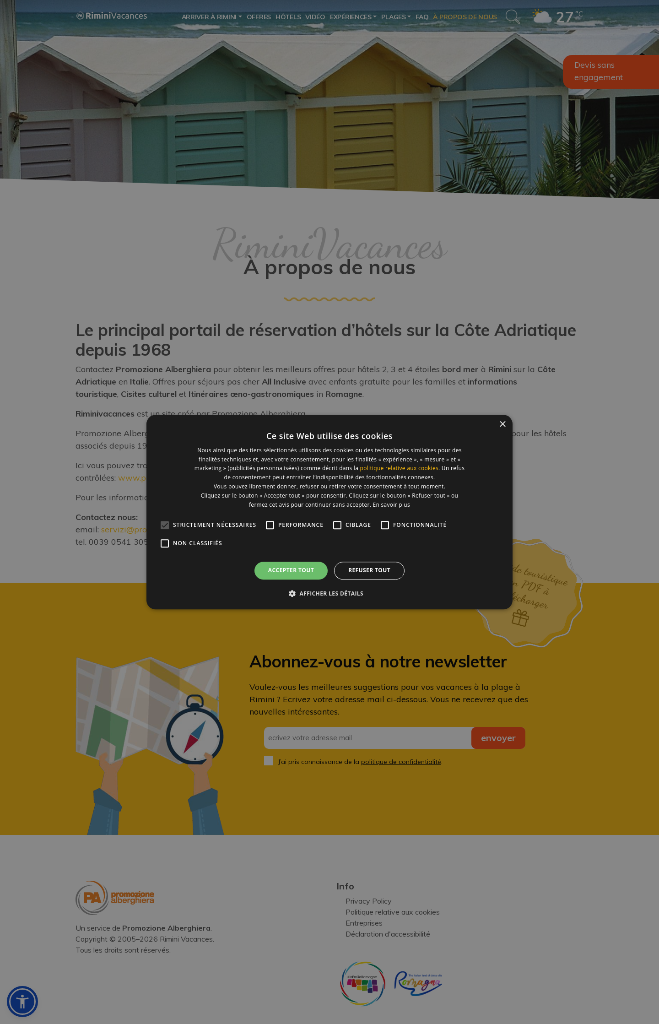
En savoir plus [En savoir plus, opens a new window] (391, 505)
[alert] (329, 512)
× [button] (502, 424)
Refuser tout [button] (369, 570)
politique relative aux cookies (399, 468)
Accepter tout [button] (291, 570)
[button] (329, 593)
